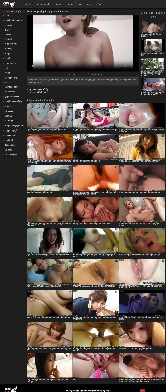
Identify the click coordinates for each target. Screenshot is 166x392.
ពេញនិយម (59, 4)
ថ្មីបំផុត (70, 4)
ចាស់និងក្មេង (9, 140)
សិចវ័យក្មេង (9, 49)
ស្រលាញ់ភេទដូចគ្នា (11, 78)
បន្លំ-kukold (9, 111)
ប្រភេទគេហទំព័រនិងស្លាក (38, 92)
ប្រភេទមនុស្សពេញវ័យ (43, 4)
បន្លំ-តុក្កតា (8, 150)
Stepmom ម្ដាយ (11, 155)
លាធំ (6, 68)
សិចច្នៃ (7, 15)
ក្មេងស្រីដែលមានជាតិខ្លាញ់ (13, 101)
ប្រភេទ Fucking (36, 89)
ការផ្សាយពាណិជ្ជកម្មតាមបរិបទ (15, 126)
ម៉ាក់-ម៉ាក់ (8, 106)
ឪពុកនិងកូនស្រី (10, 145)
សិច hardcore (10, 92)
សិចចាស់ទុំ (8, 39)
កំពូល (89, 4)
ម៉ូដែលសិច (8, 116)
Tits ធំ (7, 30)
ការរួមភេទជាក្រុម (10, 63)
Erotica (8, 35)
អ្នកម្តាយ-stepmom (12, 97)
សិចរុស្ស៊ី (7, 58)
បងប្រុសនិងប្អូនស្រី (11, 130)
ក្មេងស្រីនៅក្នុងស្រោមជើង (13, 20)
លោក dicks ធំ (10, 135)
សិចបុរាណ (8, 54)
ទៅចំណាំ (99, 4)
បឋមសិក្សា (26, 4)
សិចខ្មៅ (7, 73)
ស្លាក (79, 4)
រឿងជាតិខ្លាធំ (9, 121)
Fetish (7, 82)
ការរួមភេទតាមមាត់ (11, 44)
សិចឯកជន (8, 25)
